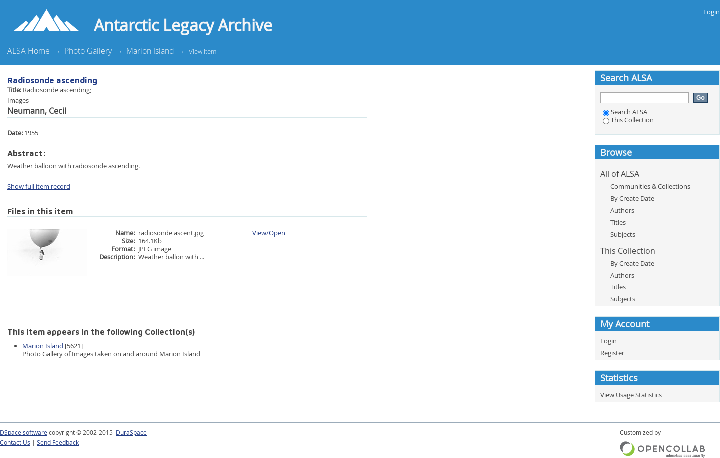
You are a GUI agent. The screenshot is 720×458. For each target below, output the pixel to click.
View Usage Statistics (631, 395)
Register (612, 353)
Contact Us (15, 442)
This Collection (628, 120)
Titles (618, 222)
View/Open (269, 233)
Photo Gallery (88, 51)
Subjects (623, 234)
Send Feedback (58, 442)
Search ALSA (625, 112)
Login (712, 12)
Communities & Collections (650, 186)
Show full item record (39, 186)
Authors (622, 210)
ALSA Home (29, 51)
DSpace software (24, 432)
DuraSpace (131, 432)
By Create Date (632, 198)
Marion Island (150, 51)
